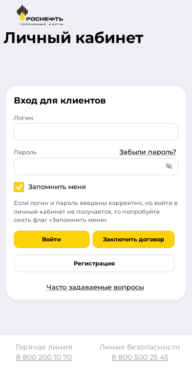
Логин (23, 117)
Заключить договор (133, 239)
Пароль (25, 152)
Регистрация (94, 263)
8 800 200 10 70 (44, 357)
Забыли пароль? (147, 152)
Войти (51, 239)
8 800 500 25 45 (140, 357)
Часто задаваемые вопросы (95, 287)
